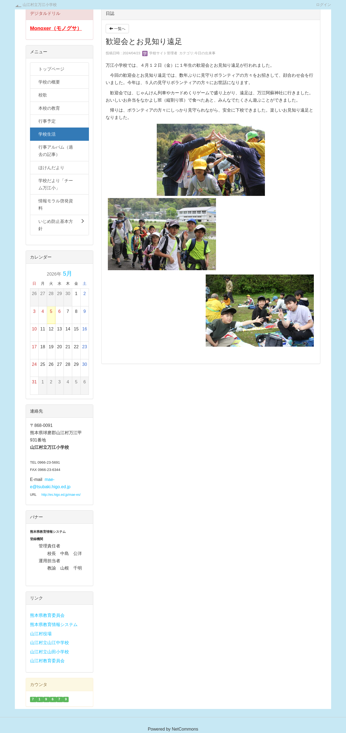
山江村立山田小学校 (49, 652)
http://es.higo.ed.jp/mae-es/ (61, 495)
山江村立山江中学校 (49, 642)
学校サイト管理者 (159, 53)
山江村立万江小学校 (40, 4)
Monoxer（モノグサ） (56, 28)
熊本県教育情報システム (54, 624)
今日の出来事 (204, 53)
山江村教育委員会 (47, 660)
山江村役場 (41, 633)
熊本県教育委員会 (47, 615)
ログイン (323, 4)
